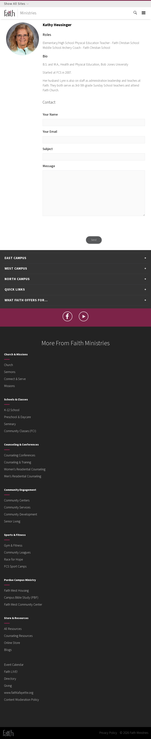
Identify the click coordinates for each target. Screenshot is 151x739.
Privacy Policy (108, 733)
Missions (9, 386)
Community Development (20, 514)
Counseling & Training (17, 462)
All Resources (12, 629)
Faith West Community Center (23, 604)
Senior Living (12, 521)
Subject (48, 149)
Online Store (12, 643)
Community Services (17, 507)
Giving (8, 685)
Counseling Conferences (19, 455)
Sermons (9, 372)
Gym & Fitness (13, 545)
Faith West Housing (16, 590)
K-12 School (11, 410)
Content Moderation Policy (21, 699)
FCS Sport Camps (15, 566)
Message (49, 166)
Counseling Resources (18, 636)
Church (8, 365)
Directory (10, 678)
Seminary (10, 424)
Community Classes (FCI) (20, 431)
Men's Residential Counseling (22, 476)
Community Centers (16, 500)
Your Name (50, 114)
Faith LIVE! (11, 671)
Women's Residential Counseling (24, 469)
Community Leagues (17, 552)
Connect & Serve (15, 379)
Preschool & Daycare (17, 417)
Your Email (50, 131)
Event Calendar (14, 664)
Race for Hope (13, 559)
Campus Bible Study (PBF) (21, 597)
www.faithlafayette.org (18, 692)
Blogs (8, 650)
